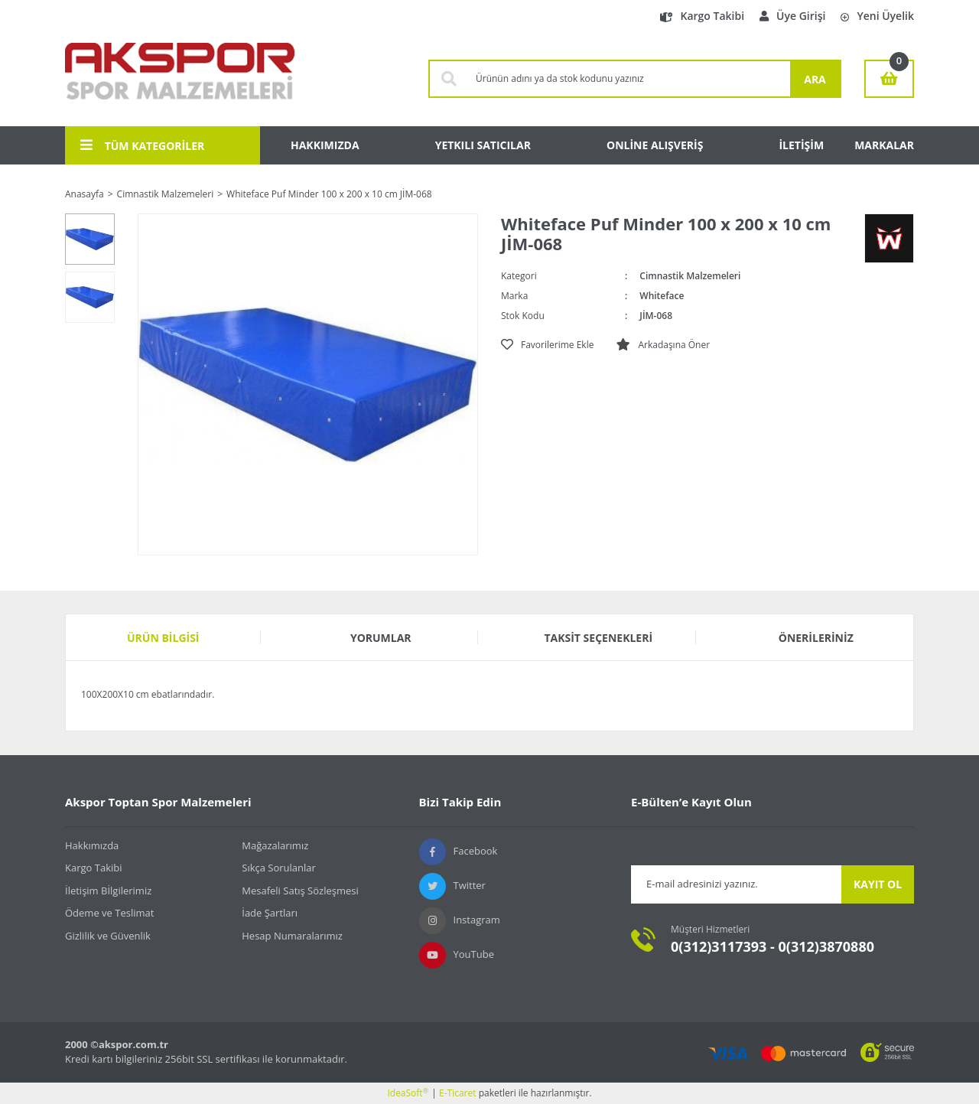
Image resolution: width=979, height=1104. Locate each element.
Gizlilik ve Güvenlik (108, 936)
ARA (815, 79)
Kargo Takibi (702, 16)
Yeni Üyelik (877, 16)
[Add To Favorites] (547, 345)
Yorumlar (380, 637)
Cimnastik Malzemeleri (689, 275)
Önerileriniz (816, 637)
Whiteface (661, 295)
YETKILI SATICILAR (483, 145)
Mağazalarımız (275, 845)
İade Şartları (270, 913)
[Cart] (889, 79)
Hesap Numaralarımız (292, 936)
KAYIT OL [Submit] (878, 884)
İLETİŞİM (801, 145)
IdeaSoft (407, 1092)
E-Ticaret (457, 1092)
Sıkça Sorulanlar (279, 867)
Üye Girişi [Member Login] (792, 15)
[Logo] (179, 79)
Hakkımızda (92, 845)
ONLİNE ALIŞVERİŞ (655, 145)
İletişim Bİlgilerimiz (108, 890)
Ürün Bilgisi (163, 637)
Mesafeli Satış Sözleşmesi (300, 890)
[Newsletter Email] (736, 884)
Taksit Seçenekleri (598, 637)
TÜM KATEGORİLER (142, 145)
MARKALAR (884, 145)
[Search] (629, 78)
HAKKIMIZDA (325, 145)
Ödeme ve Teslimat (109, 913)
